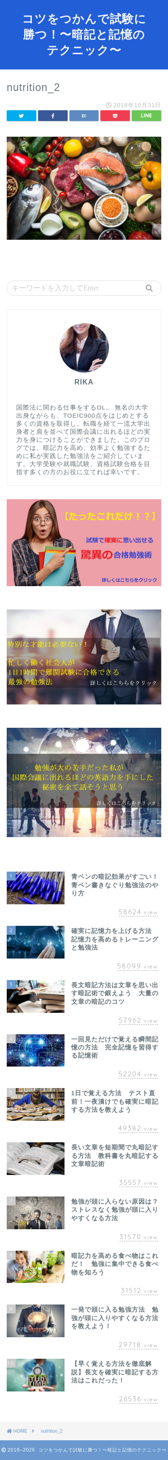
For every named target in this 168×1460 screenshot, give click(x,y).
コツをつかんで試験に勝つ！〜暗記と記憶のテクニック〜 (84, 34)
